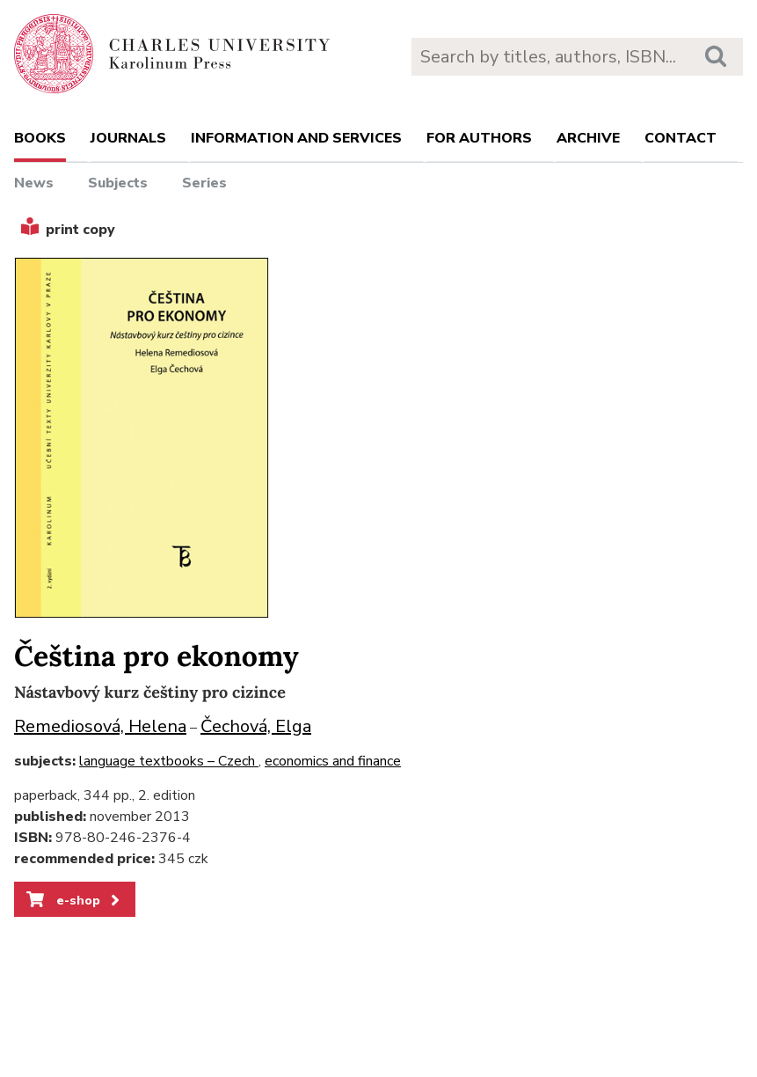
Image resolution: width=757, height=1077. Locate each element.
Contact (680, 138)
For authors (479, 138)
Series (204, 183)
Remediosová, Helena (100, 726)
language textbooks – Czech (168, 761)
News (34, 183)
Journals (128, 138)
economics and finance (333, 761)
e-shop (74, 900)
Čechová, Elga (255, 726)
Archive (588, 138)
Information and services (296, 138)
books (40, 138)
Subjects (118, 183)
